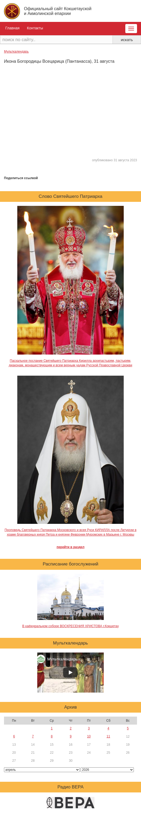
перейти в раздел (71, 547)
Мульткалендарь (16, 51)
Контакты (35, 28)
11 (108, 736)
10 (88, 736)
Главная (12, 28)
